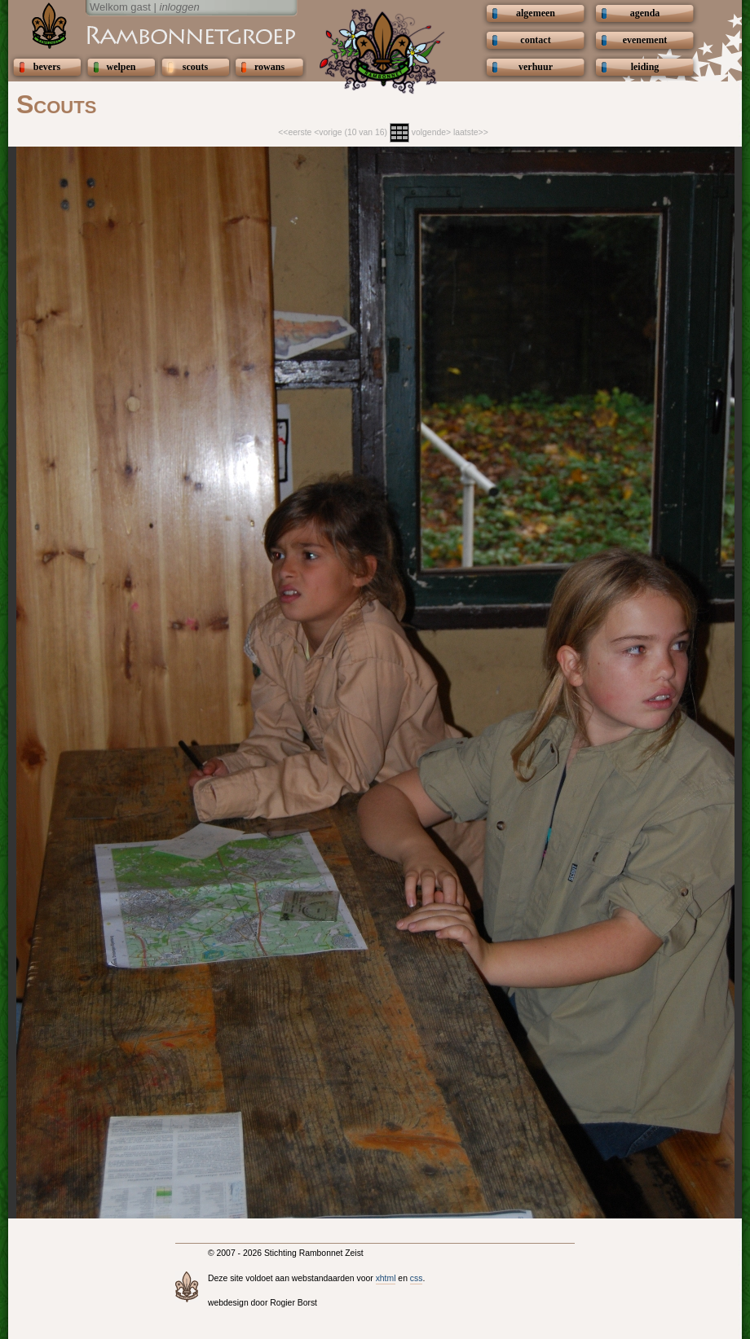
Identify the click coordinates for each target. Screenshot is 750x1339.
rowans (269, 66)
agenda (645, 13)
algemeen (535, 13)
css (416, 1278)
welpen (121, 66)
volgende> (431, 132)
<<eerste (294, 132)
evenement (645, 40)
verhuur (535, 66)
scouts (195, 66)
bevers (46, 66)
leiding (645, 66)
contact (535, 40)
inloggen (180, 7)
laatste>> (470, 132)
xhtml (386, 1278)
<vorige (328, 132)
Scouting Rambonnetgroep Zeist (150, 34)
